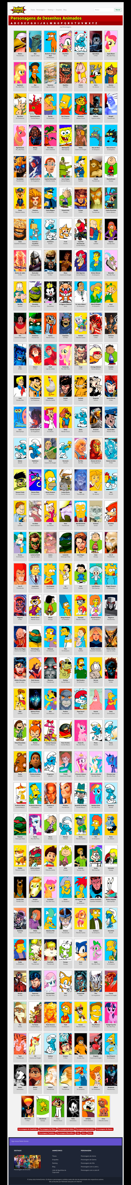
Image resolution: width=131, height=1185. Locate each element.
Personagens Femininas (47, 1133)
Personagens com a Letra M (90, 1170)
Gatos (84, 1133)
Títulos (33, 10)
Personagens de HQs (88, 1163)
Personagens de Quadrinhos (28, 1129)
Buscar (118, 10)
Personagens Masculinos (65, 1133)
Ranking (55, 1163)
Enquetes (59, 10)
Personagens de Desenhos (85, 1129)
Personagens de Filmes (48, 1129)
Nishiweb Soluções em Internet (71, 1181)
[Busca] (104, 10)
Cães (78, 1133)
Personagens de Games (104, 1129)
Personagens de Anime (66, 1129)
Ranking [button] (50, 10)
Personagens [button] (40, 10)
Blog (64, 10)
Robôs (90, 1133)
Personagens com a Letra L (90, 1167)
